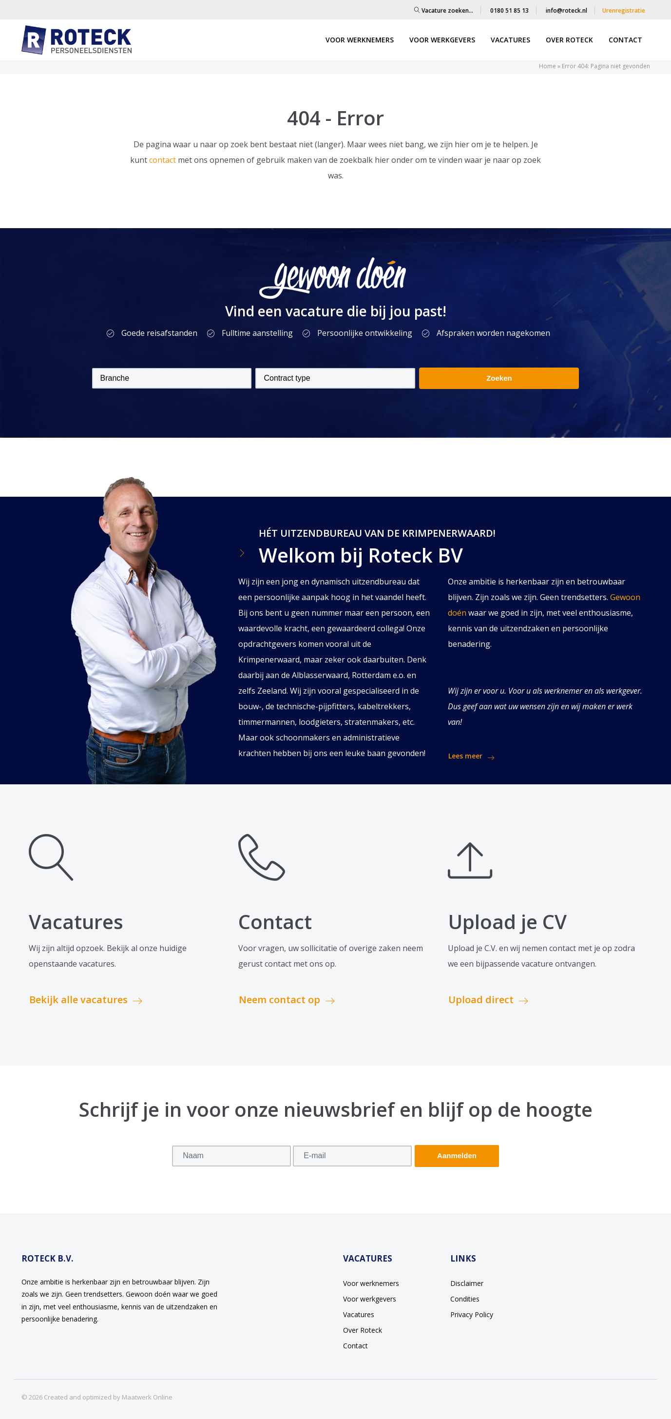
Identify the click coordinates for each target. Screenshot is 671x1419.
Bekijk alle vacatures (85, 999)
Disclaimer (466, 1283)
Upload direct (488, 999)
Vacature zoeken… (443, 10)
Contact (625, 39)
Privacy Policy (471, 1314)
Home (547, 66)
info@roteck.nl (566, 10)
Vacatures (510, 39)
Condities (464, 1298)
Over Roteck (569, 39)
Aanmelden (457, 1155)
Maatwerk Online (147, 1397)
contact (163, 160)
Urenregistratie (623, 10)
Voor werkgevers (442, 39)
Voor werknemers (360, 39)
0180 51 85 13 (509, 10)
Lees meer (471, 756)
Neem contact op (287, 999)
